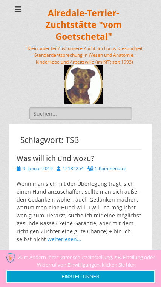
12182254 (73, 168)
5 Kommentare (110, 168)
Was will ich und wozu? (56, 158)
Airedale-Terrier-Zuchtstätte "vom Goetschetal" (84, 25)
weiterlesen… (64, 239)
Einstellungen (80, 276)
